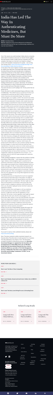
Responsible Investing (43, 359)
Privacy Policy (43, 355)
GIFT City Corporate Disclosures (22, 357)
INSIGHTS (3, 8)
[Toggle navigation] (51, 2)
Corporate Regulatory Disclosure (32, 362)
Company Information (42, 345)
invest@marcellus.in (12, 375)
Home (22, 344)
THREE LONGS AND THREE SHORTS (14, 8)
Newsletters (33, 357)
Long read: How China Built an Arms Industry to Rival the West (8, 317)
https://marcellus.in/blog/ (7, 233)
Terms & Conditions (42, 350)
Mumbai (8, 365)
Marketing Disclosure (22, 363)
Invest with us (24, 351)
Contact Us (43, 364)
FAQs (32, 349)
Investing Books (32, 345)
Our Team (23, 348)
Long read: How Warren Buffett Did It (26, 317)
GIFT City (8, 367)
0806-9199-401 (13, 373)
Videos (32, 353)
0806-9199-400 (13, 371)
